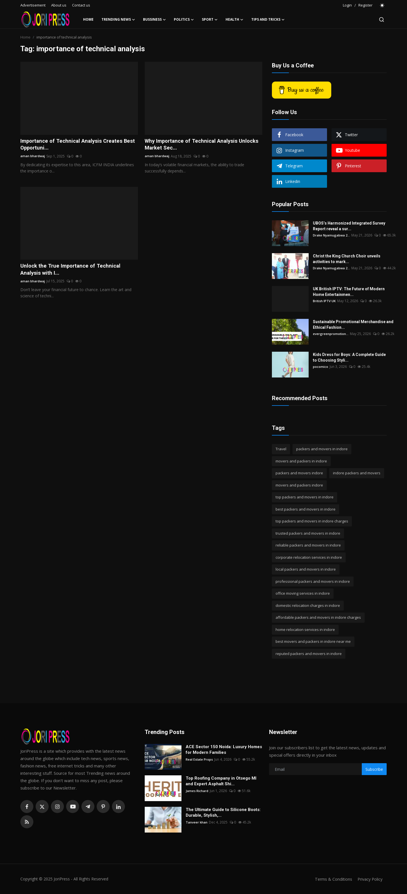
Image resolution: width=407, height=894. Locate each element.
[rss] (26, 821)
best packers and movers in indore (305, 509)
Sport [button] (210, 19)
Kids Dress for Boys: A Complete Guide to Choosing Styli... (349, 357)
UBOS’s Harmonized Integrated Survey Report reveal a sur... (349, 226)
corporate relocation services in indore (309, 557)
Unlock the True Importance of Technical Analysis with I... (72, 271)
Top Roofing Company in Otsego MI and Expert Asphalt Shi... (221, 781)
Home (88, 19)
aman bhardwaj (32, 157)
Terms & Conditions (331, 879)
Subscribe (374, 769)
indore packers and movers (356, 472)
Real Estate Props (200, 759)
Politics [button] (184, 19)
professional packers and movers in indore (313, 581)
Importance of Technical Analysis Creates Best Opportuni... (74, 145)
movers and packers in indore (301, 461)
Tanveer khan (197, 822)
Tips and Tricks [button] (268, 19)
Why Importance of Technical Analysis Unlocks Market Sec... (194, 145)
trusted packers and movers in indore (308, 533)
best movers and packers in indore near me (313, 641)
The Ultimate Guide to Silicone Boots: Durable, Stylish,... (223, 812)
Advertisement (33, 5)
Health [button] (234, 19)
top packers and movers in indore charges (312, 521)
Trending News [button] (118, 19)
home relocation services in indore (305, 629)
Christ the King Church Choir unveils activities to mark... (346, 259)
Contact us (81, 5)
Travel (281, 448)
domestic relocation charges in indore (308, 605)
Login (347, 5)
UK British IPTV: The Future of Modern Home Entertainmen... (349, 292)
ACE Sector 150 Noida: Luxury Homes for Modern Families (224, 749)
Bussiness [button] (154, 19)
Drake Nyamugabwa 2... (332, 235)
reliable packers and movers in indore (308, 545)
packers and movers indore (299, 472)
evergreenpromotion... (331, 333)
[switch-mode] (382, 5)
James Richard (197, 790)
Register (365, 5)
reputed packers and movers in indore (309, 653)
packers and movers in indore (322, 448)
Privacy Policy (369, 879)
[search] (381, 19)
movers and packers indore (299, 485)
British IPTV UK (324, 300)
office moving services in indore (303, 593)
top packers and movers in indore (305, 497)
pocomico (321, 366)
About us (58, 5)
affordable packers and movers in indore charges (318, 617)
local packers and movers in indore (306, 569)
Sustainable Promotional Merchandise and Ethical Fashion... (353, 324)
